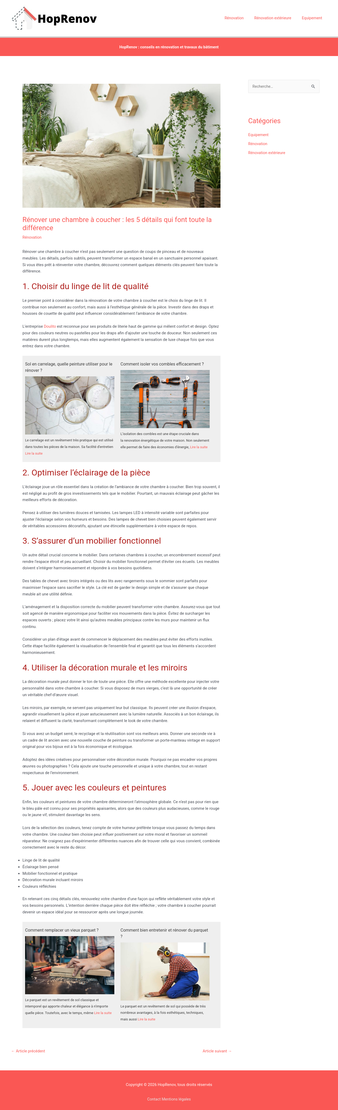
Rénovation (32, 232)
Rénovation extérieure (267, 148)
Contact (153, 1095)
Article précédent (28, 1047)
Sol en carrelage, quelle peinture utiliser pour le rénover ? (68, 363)
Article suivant (217, 1047)
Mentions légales (176, 1095)
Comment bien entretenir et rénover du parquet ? (164, 929)
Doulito (50, 322)
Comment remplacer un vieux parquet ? (61, 925)
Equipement (258, 130)
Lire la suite (34, 449)
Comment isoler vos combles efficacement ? (162, 359)
